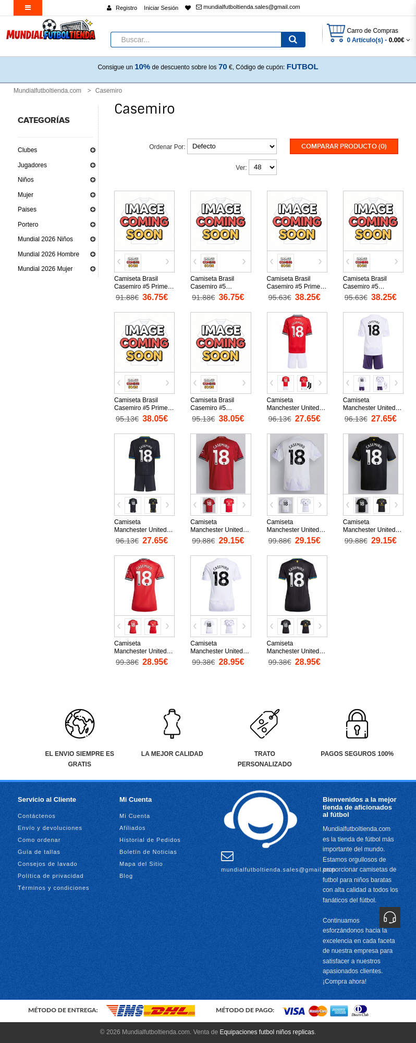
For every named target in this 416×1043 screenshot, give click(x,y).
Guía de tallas (39, 852)
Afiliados (132, 828)
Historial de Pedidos (150, 840)
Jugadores (32, 165)
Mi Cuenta (134, 816)
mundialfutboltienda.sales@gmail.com (248, 7)
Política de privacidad (51, 876)
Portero (28, 224)
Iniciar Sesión (161, 8)
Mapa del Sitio (141, 864)
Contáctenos (37, 816)
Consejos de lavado (48, 864)
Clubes (27, 150)
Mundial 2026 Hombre (48, 254)
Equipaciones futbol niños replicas (266, 1032)
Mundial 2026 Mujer (45, 268)
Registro (126, 8)
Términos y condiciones (54, 888)
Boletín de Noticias (148, 852)
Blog (126, 876)
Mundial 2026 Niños (45, 239)
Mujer (25, 194)
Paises (27, 209)
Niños (26, 179)
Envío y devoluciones (50, 828)
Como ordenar (39, 840)
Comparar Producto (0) (344, 146)
